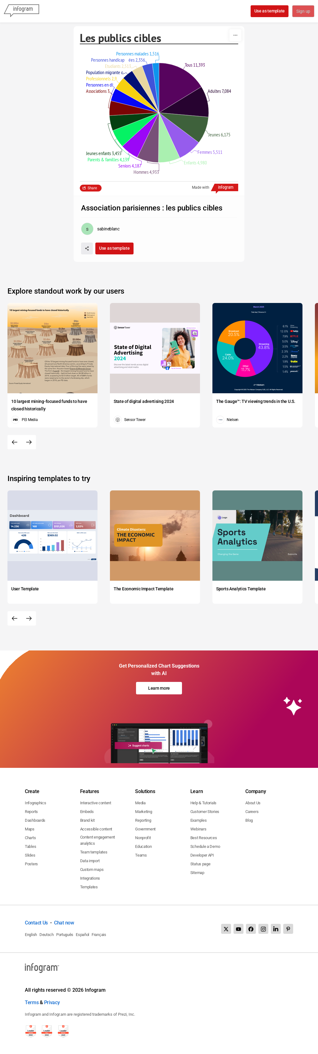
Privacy (52, 1002)
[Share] (87, 248)
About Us (253, 803)
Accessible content (96, 829)
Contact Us (36, 923)
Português (64, 934)
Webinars (198, 829)
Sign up (303, 11)
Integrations (90, 878)
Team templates (93, 852)
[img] (180, 88)
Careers (251, 811)
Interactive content (95, 803)
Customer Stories (204, 811)
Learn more (159, 688)
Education (143, 846)
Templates (89, 887)
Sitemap (197, 872)
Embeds (87, 811)
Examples (198, 820)
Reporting (143, 820)
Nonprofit (143, 837)
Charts (30, 837)
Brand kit (87, 820)
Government (145, 829)
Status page (200, 864)
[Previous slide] (14, 442)
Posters (31, 864)
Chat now (64, 923)
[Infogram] (21, 11)
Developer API (202, 855)
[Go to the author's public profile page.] (100, 229)
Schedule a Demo (205, 846)
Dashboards (35, 820)
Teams (141, 855)
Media (140, 803)
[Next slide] (29, 442)
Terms (32, 1002)
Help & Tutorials (203, 803)
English (31, 934)
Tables (30, 846)
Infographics (35, 803)
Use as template (269, 10)
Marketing (143, 811)
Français (99, 934)
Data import (90, 860)
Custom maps (92, 869)
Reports (31, 811)
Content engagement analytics (97, 840)
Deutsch (46, 934)
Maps (29, 829)
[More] (235, 35)
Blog (249, 820)
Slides (30, 855)
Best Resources (203, 837)
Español (82, 934)
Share (92, 188)
